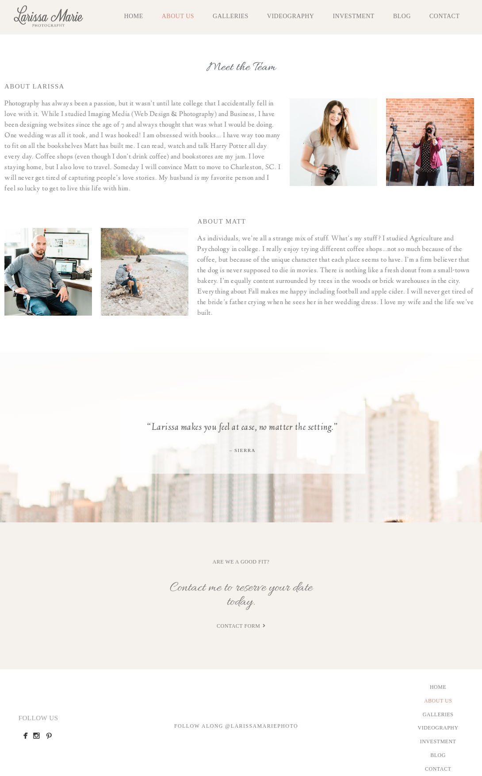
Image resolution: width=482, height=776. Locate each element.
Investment (353, 16)
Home (133, 16)
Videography (290, 16)
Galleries (231, 16)
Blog (402, 16)
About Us (178, 16)
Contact (444, 16)
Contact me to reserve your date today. (241, 595)
